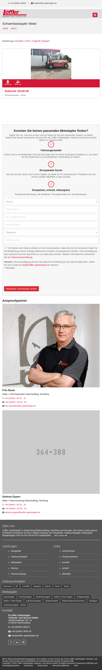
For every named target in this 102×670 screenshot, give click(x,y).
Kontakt (65, 562)
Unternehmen (68, 551)
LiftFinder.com (92, 663)
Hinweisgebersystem (10, 665)
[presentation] (27, 280)
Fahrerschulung (18, 574)
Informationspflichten (60, 665)
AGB (76, 665)
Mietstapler (16, 562)
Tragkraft (36, 41)
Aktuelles (66, 574)
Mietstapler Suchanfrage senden (21, 289)
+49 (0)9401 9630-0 (20, 627)
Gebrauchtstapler (19, 556)
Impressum (28, 665)
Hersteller (19, 41)
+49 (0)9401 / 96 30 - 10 (15, 398)
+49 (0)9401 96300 (18, 3)
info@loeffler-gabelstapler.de (45, 3)
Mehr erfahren (60, 535)
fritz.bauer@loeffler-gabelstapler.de (20, 406)
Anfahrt (65, 568)
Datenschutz (43, 665)
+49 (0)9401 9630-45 (21, 631)
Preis (27, 41)
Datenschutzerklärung (21, 257)
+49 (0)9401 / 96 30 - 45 (15, 402)
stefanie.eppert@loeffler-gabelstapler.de (22, 512)
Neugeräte (16, 551)
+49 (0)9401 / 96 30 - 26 (15, 504)
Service (14, 568)
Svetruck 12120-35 (17, 91)
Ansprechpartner (70, 556)
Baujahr (46, 41)
